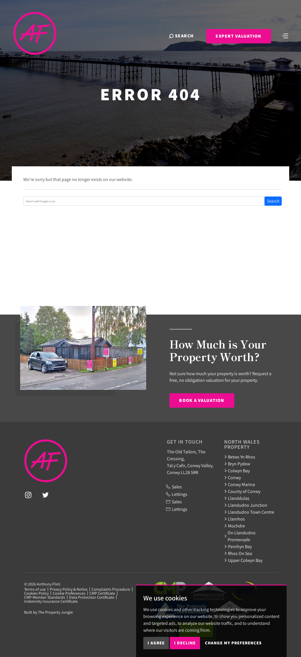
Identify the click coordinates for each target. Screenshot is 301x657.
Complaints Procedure (111, 589)
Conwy (232, 477)
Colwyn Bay (237, 470)
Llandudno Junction (245, 505)
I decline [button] (185, 643)
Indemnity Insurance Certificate (51, 601)
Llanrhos (234, 519)
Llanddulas (236, 498)
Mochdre (234, 526)
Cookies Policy (36, 593)
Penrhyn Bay (238, 546)
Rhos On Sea (238, 553)
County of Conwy (242, 491)
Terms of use (35, 589)
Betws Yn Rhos (239, 457)
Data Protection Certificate (91, 597)
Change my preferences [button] (233, 643)
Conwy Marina (239, 484)
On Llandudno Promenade (240, 536)
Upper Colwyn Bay (243, 560)
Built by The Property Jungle (48, 612)
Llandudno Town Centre (249, 512)
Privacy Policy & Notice (68, 589)
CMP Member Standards (44, 597)
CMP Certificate (102, 593)
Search (273, 201)
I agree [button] (156, 643)
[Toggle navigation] (285, 35)
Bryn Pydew (237, 464)
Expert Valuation (238, 36)
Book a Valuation (201, 400)
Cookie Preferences (69, 593)
